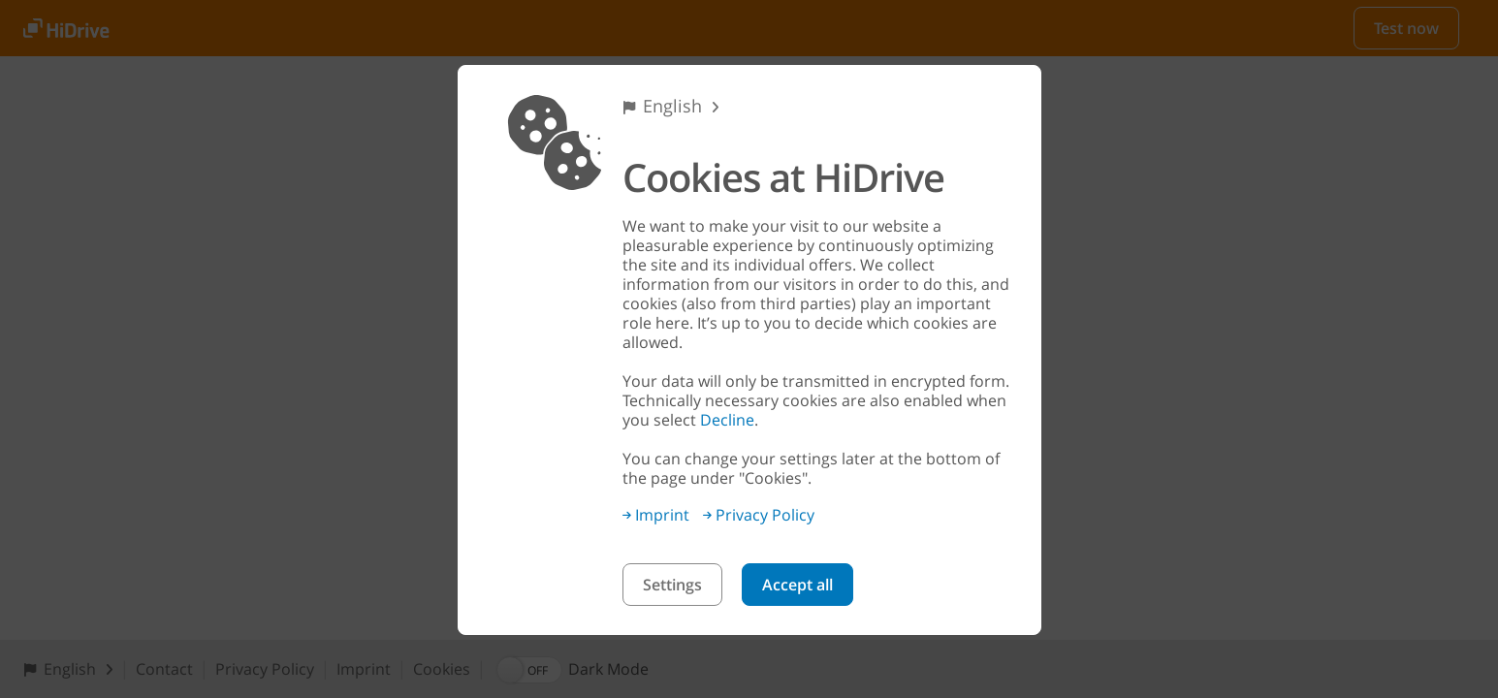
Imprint (655, 514)
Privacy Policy (758, 514)
